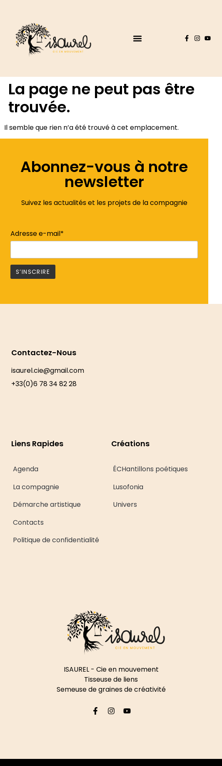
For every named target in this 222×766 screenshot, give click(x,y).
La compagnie (36, 487)
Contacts (28, 522)
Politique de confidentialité (56, 540)
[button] (137, 38)
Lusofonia (128, 487)
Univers (125, 504)
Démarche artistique (47, 504)
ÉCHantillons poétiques (150, 469)
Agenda (25, 469)
